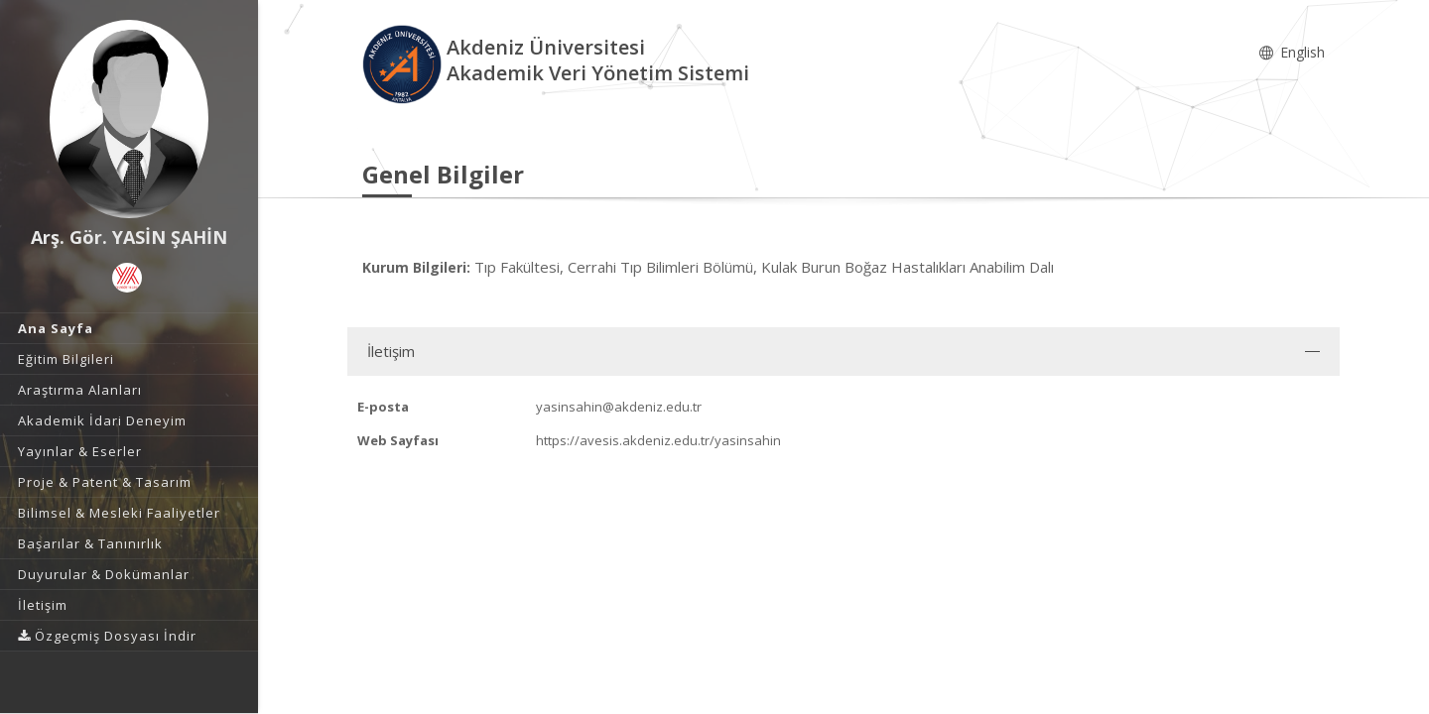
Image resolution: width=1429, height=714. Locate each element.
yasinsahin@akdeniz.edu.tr (619, 407)
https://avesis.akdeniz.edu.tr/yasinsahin (658, 440)
